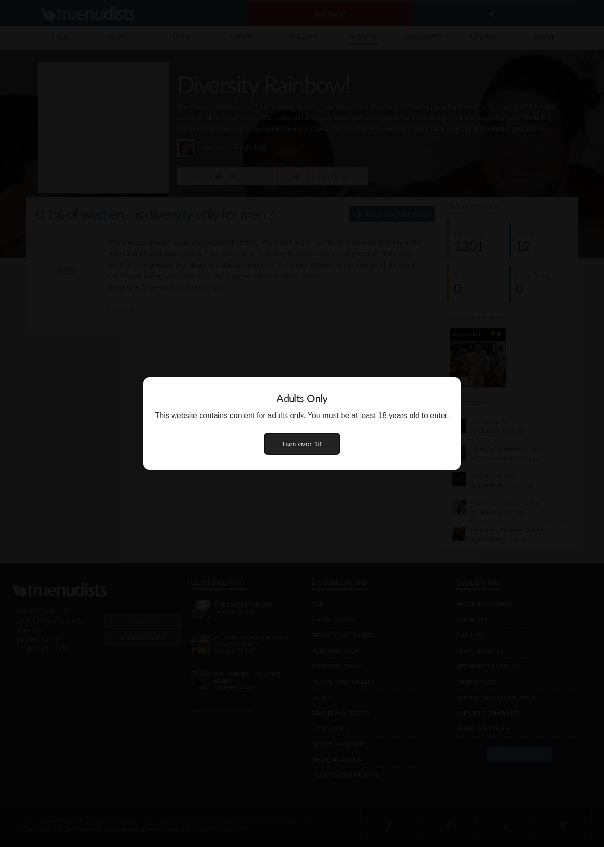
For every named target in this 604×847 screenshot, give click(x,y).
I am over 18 (302, 444)
